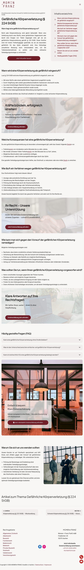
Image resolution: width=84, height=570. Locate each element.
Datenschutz (39, 565)
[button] (42, 341)
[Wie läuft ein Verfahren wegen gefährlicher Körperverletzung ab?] (66, 31)
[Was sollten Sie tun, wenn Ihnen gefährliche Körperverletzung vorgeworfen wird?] (66, 45)
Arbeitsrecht (7, 536)
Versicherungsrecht (9, 555)
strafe (20, 43)
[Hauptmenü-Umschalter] (80, 4)
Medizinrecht (7, 543)
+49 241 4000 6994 (69, 548)
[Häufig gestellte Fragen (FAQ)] (65, 56)
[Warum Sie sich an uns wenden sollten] (66, 52)
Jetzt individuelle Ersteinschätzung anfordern (28, 423)
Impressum (48, 565)
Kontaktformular (69, 550)
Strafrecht (6, 550)
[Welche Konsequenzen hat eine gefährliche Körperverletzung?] (66, 24)
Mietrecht (6, 545)
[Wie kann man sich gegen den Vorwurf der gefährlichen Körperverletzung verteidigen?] (66, 38)
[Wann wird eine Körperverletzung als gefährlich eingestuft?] (66, 19)
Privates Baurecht (9, 548)
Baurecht (6, 538)
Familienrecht (7, 541)
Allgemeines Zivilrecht (10, 533)
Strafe (69, 145)
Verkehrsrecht (7, 553)
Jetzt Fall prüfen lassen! (23, 58)
